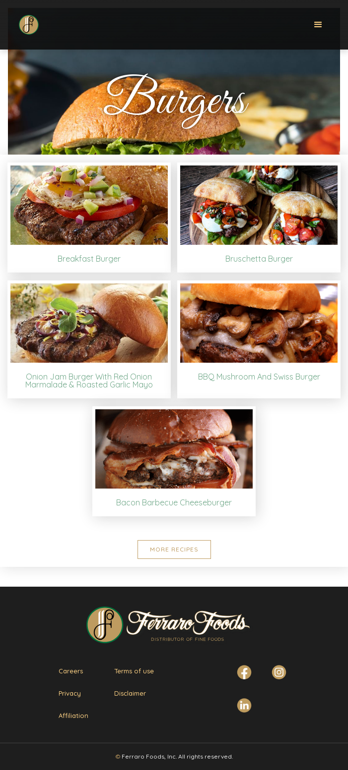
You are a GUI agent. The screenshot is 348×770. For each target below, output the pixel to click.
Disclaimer (130, 693)
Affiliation (73, 715)
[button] (318, 25)
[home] (27, 22)
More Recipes (174, 549)
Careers (71, 671)
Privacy (70, 693)
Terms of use (134, 671)
